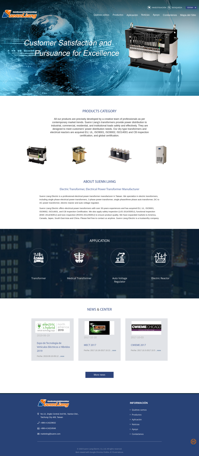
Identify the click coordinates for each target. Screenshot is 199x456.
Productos (118, 15)
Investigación (159, 8)
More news (99, 374)
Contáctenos (170, 15)
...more (61, 356)
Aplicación (132, 15)
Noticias (145, 15)
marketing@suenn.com (50, 434)
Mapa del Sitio (188, 15)
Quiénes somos (101, 15)
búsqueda (177, 8)
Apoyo (156, 15)
